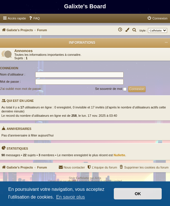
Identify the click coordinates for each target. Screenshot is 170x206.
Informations (82, 43)
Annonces (23, 51)
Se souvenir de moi (111, 89)
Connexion (9, 68)
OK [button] (138, 193)
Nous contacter (71, 167)
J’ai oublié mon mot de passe (20, 88)
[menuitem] (34, 18)
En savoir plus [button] (70, 197)
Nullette (119, 155)
